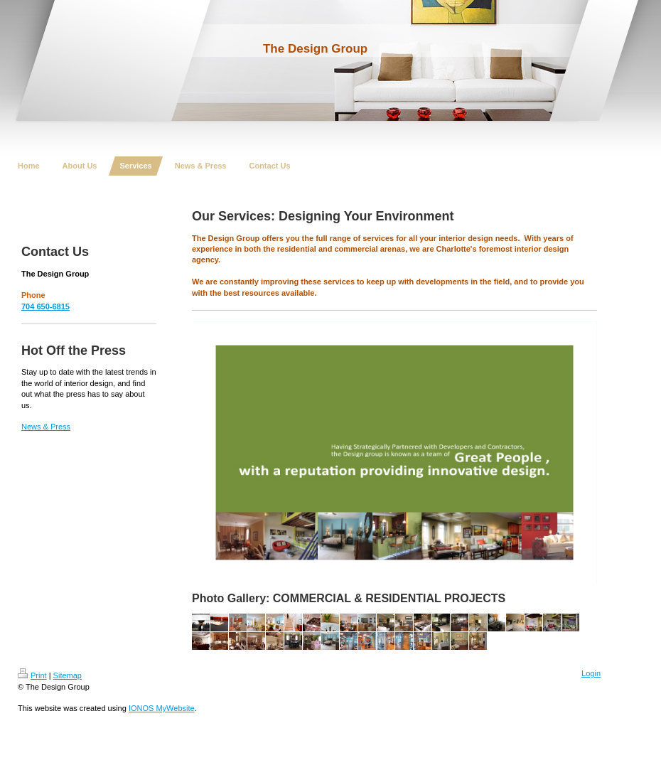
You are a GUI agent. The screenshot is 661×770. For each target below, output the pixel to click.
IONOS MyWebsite (162, 708)
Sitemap (67, 675)
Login (591, 673)
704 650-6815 (45, 306)
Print (32, 675)
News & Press (45, 426)
